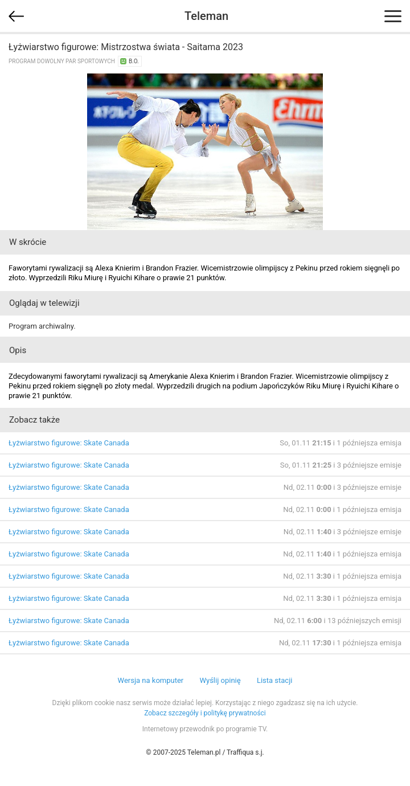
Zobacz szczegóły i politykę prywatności (205, 713)
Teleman (206, 16)
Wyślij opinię (219, 680)
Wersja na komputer (151, 680)
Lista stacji (275, 680)
